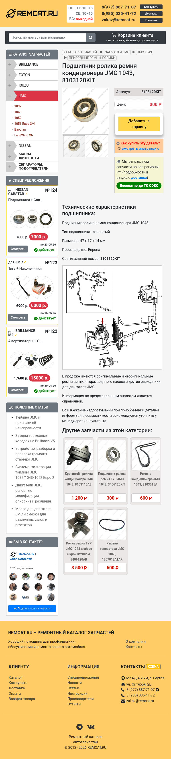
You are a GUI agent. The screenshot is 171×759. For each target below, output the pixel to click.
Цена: (121, 104)
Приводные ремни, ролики (92, 58)
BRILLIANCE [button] (28, 64)
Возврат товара (22, 699)
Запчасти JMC (117, 52)
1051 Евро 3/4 (24, 123)
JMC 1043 (144, 52)
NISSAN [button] (25, 146)
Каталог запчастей (80, 52)
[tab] (32, 64)
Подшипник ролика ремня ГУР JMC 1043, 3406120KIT (112, 479)
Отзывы (74, 704)
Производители (80, 699)
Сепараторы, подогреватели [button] (34, 167)
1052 (17, 118)
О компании (136, 641)
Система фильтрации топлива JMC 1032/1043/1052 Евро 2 (34, 472)
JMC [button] (22, 96)
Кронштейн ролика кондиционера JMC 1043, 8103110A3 (79, 479)
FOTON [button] (24, 75)
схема (153, 666)
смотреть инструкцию (140, 148)
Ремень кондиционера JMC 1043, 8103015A (145, 479)
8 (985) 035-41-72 (140, 695)
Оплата (15, 693)
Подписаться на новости (32, 608)
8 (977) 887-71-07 (142, 690)
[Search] (47, 37)
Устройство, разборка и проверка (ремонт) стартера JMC (35, 453)
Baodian (20, 129)
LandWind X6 (23, 135)
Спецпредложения (83, 677)
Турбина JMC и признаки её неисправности (28, 422)
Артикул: (121, 92)
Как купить (151, 6)
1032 (17, 106)
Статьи (73, 688)
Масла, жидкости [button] (29, 156)
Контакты (151, 20)
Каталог (15, 677)
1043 (17, 112)
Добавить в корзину (138, 124)
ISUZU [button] (24, 85)
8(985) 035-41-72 (119, 13)
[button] (104, 111)
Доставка (151, 13)
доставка (139, 177)
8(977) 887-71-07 (119, 7)
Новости (74, 683)
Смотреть (18, 249)
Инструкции (77, 693)
